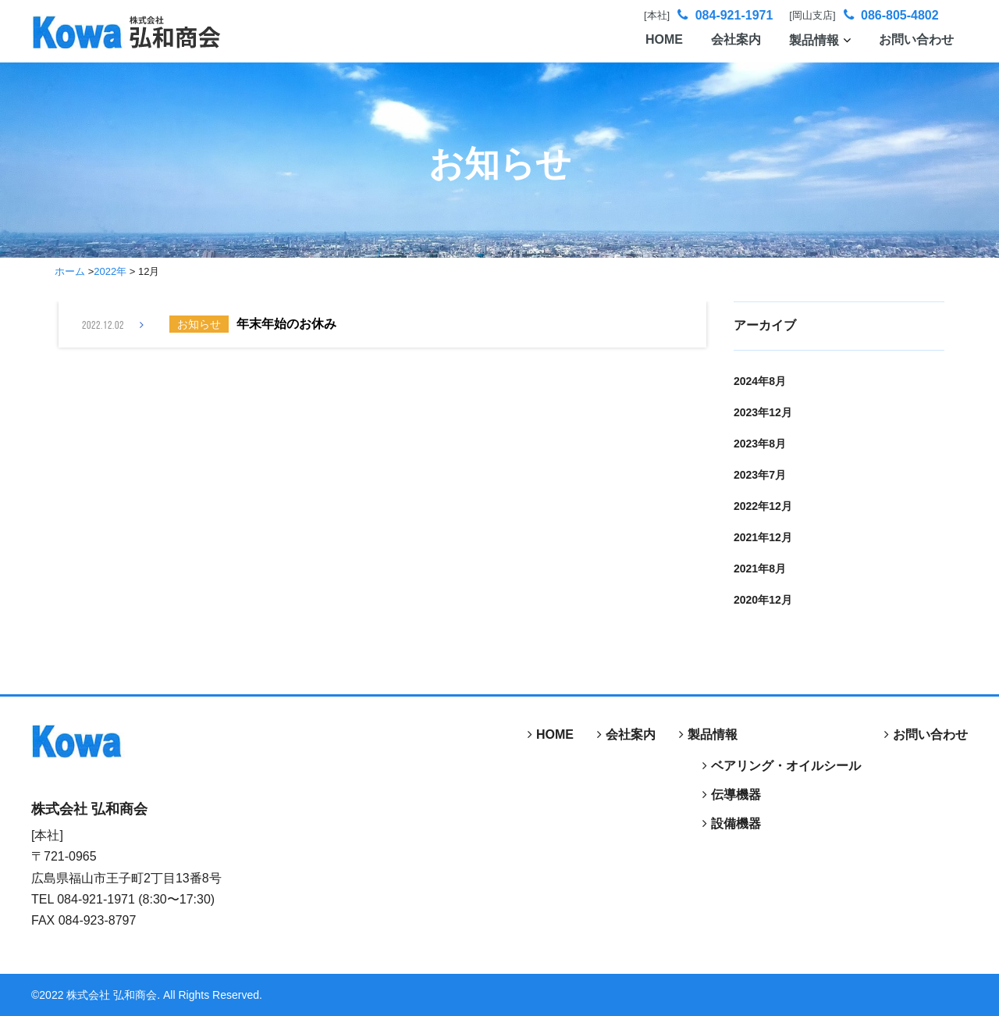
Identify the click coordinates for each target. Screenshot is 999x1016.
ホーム (70, 271)
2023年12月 (763, 412)
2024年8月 (760, 381)
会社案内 (736, 39)
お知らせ (199, 324)
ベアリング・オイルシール (786, 765)
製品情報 (820, 40)
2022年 (110, 271)
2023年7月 (760, 475)
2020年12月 (763, 600)
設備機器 (736, 823)
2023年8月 (760, 443)
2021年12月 (763, 537)
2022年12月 (763, 506)
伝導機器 (736, 794)
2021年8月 (760, 568)
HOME (664, 39)
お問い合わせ (916, 39)
